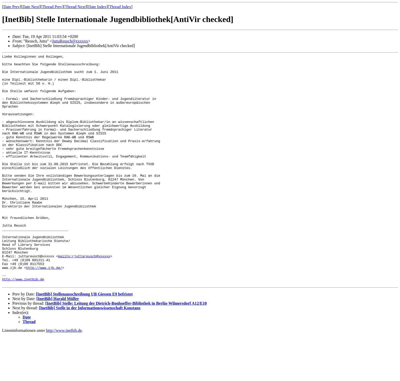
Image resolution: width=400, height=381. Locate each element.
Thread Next (75, 7)
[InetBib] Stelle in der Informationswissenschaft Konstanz (90, 354)
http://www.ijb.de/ (44, 310)
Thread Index (120, 7)
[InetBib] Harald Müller (57, 345)
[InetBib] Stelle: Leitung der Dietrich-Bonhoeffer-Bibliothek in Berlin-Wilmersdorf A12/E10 (126, 349)
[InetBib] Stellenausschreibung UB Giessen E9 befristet (84, 340)
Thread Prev (52, 7)
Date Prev (11, 7)
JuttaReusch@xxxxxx (70, 41)
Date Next (31, 7)
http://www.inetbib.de (23, 324)
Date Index (97, 7)
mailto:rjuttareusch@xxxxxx (84, 296)
